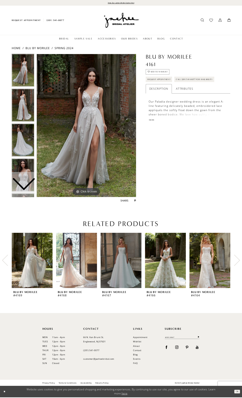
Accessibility (86, 383)
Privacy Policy (48, 383)
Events (136, 359)
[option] (23, 106)
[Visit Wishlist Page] (211, 21)
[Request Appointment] (26, 21)
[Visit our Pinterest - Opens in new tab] (187, 349)
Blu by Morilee (37, 48)
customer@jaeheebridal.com (98, 359)
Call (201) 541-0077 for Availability (172, 92)
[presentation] (32, 260)
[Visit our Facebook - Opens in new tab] (166, 349)
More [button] (152, 134)
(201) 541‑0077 (91, 350)
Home (16, 48)
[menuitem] (26, 21)
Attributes (184, 102)
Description (158, 102)
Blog (135, 355)
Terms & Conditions (68, 383)
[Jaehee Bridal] (121, 21)
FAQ (135, 363)
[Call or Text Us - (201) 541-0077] (55, 21)
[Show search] (202, 21)
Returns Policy (101, 383)
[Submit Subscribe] (197, 338)
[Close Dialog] (5, 392)
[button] (220, 21)
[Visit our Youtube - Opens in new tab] (197, 349)
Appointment (140, 337)
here (124, 394)
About (136, 346)
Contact (137, 350)
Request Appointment (162, 83)
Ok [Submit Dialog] (236, 392)
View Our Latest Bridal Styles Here (121, 3)
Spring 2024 (64, 48)
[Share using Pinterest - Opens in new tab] (135, 201)
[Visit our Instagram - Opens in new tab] (177, 349)
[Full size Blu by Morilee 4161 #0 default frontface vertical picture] (86, 126)
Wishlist (137, 342)
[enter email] (182, 338)
